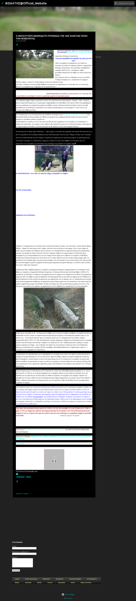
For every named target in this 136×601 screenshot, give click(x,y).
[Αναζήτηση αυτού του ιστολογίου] (124, 3)
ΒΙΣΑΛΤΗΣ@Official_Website (26, 3)
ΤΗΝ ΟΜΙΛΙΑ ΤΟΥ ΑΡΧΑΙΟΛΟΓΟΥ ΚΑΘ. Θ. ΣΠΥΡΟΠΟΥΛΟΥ (43, 429)
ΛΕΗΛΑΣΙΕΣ (28, 582)
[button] (17, 45)
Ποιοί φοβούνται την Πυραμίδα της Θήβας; (79, 52)
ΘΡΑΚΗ (73, 582)
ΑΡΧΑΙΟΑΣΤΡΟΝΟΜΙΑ (75, 579)
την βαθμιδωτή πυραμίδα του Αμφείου (75, 114)
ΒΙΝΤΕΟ (17, 582)
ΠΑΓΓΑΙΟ (50, 582)
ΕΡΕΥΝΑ (39, 582)
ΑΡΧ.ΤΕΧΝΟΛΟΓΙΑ (92, 579)
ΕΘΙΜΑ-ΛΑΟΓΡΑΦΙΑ (86, 582)
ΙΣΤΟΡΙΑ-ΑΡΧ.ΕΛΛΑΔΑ (31, 579)
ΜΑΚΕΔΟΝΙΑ (61, 582)
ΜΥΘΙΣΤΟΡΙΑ (46, 579)
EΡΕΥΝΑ (28, 477)
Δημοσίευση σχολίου (22, 493)
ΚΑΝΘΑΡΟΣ (20, 443)
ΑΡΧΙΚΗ (17, 579)
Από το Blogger (68, 594)
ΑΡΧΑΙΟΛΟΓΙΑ (20, 477)
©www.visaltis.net (68, 598)
